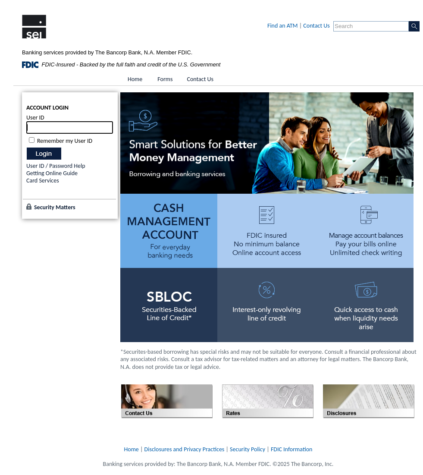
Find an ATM (282, 25)
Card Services (42, 180)
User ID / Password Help (55, 166)
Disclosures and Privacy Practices (184, 449)
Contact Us (316, 25)
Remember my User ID (64, 141)
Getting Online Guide (52, 173)
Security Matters (54, 207)
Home (131, 449)
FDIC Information (292, 449)
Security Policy (247, 449)
